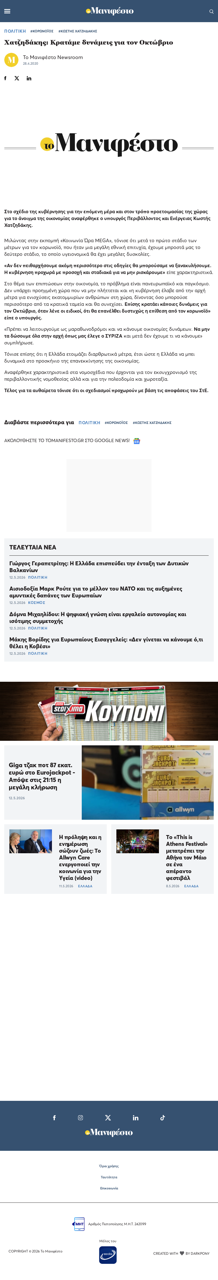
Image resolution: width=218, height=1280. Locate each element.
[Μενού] (7, 11)
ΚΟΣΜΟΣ (36, 602)
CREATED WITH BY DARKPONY (181, 1253)
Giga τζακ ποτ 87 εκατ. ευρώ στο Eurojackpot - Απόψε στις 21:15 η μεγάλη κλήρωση (42, 776)
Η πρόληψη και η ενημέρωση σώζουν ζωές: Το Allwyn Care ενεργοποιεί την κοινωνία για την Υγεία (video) (80, 857)
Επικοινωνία (109, 1188)
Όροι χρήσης (109, 1166)
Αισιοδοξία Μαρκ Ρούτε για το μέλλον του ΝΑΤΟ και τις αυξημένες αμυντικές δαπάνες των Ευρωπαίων (95, 592)
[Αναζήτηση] (211, 11)
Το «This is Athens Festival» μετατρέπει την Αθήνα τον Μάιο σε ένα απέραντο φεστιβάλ (186, 857)
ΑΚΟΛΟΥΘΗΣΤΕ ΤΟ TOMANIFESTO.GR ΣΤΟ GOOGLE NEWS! (72, 440)
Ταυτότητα (109, 1177)
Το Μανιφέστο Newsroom (53, 57)
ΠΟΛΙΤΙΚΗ (15, 31)
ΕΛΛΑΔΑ (85, 886)
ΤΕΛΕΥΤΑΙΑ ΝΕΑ (32, 547)
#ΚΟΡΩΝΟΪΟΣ (41, 31)
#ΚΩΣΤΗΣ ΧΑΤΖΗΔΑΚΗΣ (77, 31)
